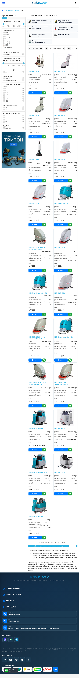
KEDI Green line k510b (61, 201)
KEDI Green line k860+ (35, 514)
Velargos (8, 37)
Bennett (8, 39)
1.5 (6, 97)
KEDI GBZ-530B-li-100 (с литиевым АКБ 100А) (36, 335)
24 (6, 107)
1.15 (6, 95)
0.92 (6, 93)
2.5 (6, 72)
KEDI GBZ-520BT (60, 245)
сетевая (8, 78)
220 (6, 109)
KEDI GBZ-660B (59, 426)
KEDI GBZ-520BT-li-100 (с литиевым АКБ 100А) (37, 381)
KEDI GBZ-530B (33, 201)
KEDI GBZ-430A (59, 113)
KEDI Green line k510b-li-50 (37, 290)
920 (6, 101)
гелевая (8, 128)
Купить (35, 90)
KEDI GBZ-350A (59, 69)
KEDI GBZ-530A (59, 157)
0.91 (6, 91)
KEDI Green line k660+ (35, 426)
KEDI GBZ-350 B (33, 113)
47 (6, 120)
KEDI (5, 18)
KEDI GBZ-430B (59, 290)
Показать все (8, 47)
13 (6, 118)
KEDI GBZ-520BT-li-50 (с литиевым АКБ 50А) (36, 245)
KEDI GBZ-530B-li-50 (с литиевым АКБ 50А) (62, 381)
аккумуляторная (10, 80)
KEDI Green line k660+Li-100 (37, 470)
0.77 (6, 88)
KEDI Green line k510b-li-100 (63, 334)
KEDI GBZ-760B (59, 470)
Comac (7, 41)
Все (6, 33)
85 (6, 122)
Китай (7, 54)
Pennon (7, 35)
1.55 (6, 99)
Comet (7, 43)
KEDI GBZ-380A (33, 69)
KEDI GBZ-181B (33, 157)
